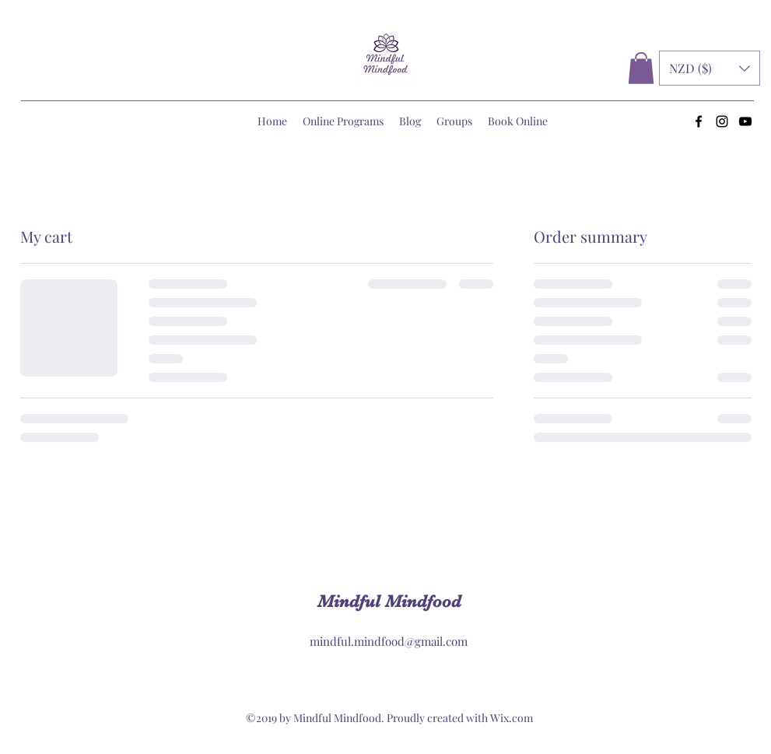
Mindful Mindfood (389, 601)
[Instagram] (722, 121)
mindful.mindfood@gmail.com (389, 641)
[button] (641, 68)
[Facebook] (698, 121)
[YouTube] (745, 121)
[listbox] (709, 68)
